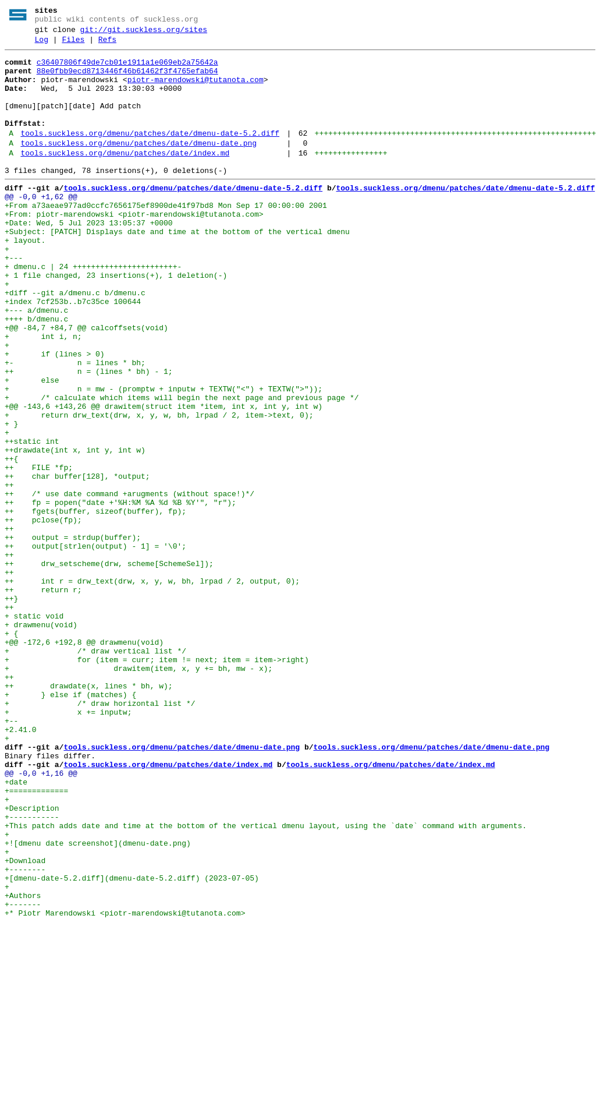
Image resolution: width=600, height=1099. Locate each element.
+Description (32, 960)
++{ (11, 541)
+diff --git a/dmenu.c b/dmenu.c (75, 342)
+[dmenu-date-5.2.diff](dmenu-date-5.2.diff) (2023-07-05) (132, 1044)
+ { (11, 750)
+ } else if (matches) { (70, 824)
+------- (23, 1075)
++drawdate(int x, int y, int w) (75, 530)
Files (73, 45)
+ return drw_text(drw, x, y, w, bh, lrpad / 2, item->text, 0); (159, 488)
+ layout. (25, 279)
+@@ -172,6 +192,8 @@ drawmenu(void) (84, 761)
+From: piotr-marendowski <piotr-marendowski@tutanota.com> (134, 247)
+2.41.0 (21, 866)
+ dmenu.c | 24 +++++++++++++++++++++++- (93, 310)
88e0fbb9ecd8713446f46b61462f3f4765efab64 (127, 80)
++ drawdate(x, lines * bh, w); (89, 813)
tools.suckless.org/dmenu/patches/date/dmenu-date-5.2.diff (149, 154)
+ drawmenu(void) (41, 740)
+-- (14, 855)
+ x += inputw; (68, 845)
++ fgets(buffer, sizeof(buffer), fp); (95, 604)
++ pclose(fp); (43, 614)
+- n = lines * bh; (75, 425)
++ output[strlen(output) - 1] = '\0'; (95, 646)
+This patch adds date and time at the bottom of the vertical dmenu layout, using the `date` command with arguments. (268, 981)
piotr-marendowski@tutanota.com (195, 90)
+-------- (25, 1034)
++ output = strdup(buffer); (73, 635)
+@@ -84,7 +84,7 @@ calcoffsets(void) (86, 384)
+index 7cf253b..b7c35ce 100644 (73, 352)
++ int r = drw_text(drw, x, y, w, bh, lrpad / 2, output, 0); (152, 688)
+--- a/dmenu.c (36, 363)
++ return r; (43, 698)
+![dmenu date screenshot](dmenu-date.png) (98, 1002)
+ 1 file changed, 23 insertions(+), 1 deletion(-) (116, 321)
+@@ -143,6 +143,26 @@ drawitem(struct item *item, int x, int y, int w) (163, 478)
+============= (36, 939)
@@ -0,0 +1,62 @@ (41, 226)
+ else (32, 446)
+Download (25, 1023)
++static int (32, 520)
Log (41, 45)
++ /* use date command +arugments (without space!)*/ (129, 583)
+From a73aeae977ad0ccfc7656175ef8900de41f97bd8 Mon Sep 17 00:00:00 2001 (166, 237)
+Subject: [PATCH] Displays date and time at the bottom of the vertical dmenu (177, 268)
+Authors (23, 1065)
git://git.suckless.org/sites (143, 33)
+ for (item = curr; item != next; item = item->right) (157, 782)
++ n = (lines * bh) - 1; (89, 436)
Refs (107, 45)
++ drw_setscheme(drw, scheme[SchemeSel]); (109, 667)
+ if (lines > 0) (55, 415)
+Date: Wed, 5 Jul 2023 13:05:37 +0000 (89, 258)
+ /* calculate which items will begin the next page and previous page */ (181, 467)
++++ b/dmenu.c (36, 373)
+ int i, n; (43, 394)
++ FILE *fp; (39, 551)
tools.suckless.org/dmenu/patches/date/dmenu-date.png (138, 166)
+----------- (32, 971)
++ (9, 572)
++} (11, 709)
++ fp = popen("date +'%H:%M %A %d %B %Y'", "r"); (120, 593)
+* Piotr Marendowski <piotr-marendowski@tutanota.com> (125, 1086)
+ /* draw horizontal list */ (100, 834)
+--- (14, 300)
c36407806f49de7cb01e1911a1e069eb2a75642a (127, 69)
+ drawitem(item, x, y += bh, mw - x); (138, 792)
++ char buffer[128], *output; (77, 562)
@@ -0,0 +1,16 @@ (41, 918)
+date (16, 929)
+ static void (34, 730)
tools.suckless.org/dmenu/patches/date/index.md (124, 177)
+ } (11, 499)
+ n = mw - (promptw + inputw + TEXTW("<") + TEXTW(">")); (163, 457)
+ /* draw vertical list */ (95, 771)
